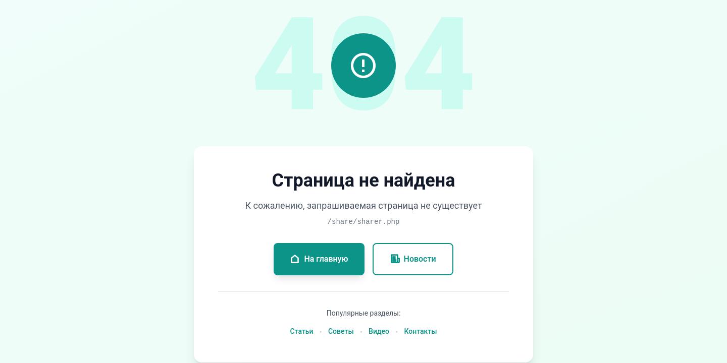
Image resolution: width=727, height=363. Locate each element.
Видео (379, 331)
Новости (413, 259)
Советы (341, 331)
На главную (319, 259)
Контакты (420, 331)
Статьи (301, 331)
